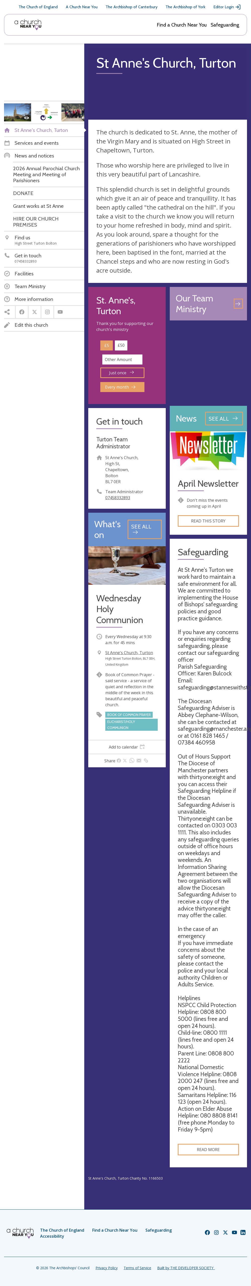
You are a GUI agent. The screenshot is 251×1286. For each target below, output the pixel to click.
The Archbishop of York (185, 7)
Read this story (208, 521)
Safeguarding (225, 25)
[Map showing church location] (208, 363)
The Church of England (38, 7)
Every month (120, 387)
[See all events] (144, 529)
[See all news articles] (224, 418)
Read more (208, 1149)
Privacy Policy (107, 1267)
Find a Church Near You (182, 25)
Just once (121, 373)
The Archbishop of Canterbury (131, 7)
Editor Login (227, 7)
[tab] (127, 747)
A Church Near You (82, 7)
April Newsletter (208, 483)
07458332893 (117, 497)
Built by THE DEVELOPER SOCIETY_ (186, 1267)
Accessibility (52, 1236)
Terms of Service (137, 1267)
